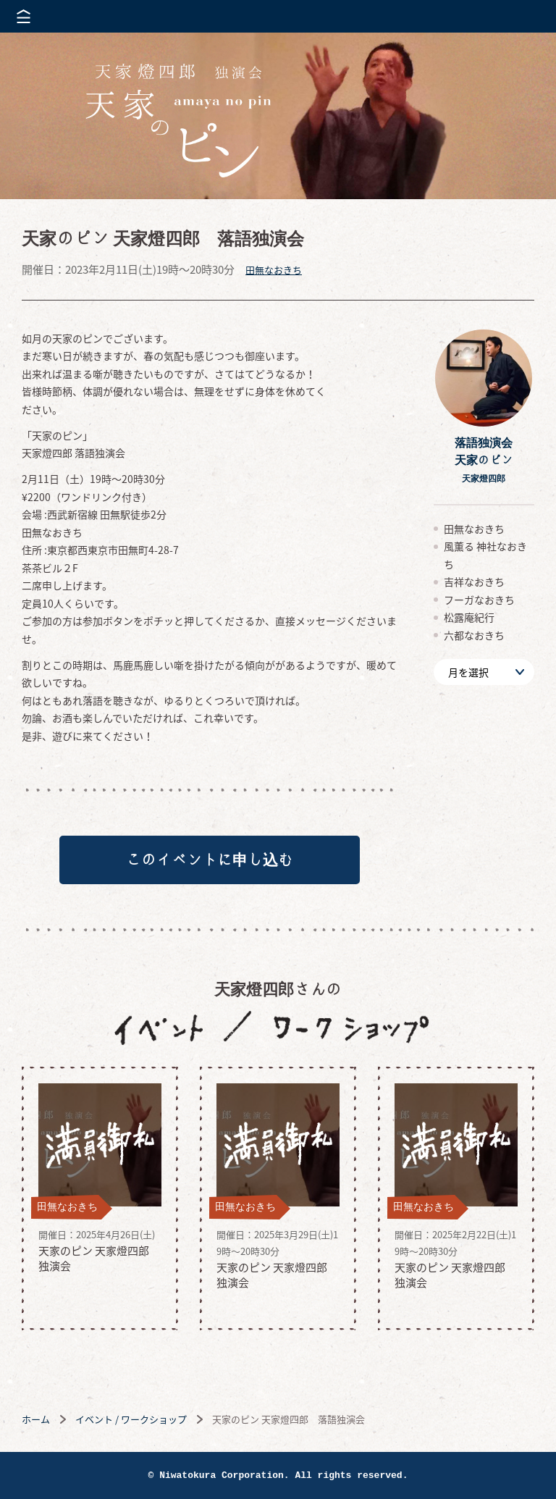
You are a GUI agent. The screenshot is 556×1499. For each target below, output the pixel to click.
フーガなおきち (479, 599)
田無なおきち (273, 270)
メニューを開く (23, 16)
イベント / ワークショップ (131, 1422)
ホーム (36, 1422)
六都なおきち (474, 635)
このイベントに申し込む (209, 861)
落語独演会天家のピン (484, 459)
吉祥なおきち (474, 581)
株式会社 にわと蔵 (520, 16)
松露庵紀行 (469, 617)
